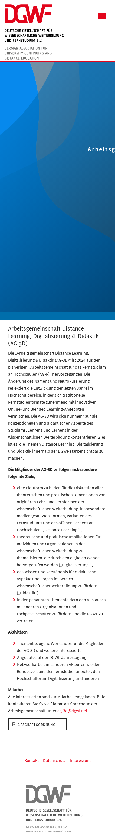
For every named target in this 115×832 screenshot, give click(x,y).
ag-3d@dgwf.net (72, 710)
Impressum (80, 760)
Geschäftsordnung (37, 724)
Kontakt (31, 760)
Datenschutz (54, 760)
